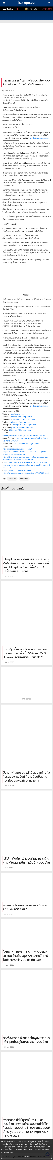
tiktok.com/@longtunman (20, 430)
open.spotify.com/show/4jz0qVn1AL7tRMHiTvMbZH (23, 435)
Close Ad (26, 295)
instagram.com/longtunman (24, 424)
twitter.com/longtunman (20, 422)
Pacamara (12, 479)
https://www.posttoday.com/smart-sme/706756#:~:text (26, 473)
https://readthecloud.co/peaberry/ (17, 449)
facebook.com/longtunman (23, 419)
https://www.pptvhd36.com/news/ (17, 470)
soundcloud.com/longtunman (26, 443)
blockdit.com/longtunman (21, 416)
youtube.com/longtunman (22, 427)
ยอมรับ (26, 1157)
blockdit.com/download (39, 138)
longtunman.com (18, 414)
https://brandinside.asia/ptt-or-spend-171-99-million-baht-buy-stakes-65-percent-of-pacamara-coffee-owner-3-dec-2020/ (26, 465)
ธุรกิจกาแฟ (24, 479)
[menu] (4, 3)
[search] (49, 3)
